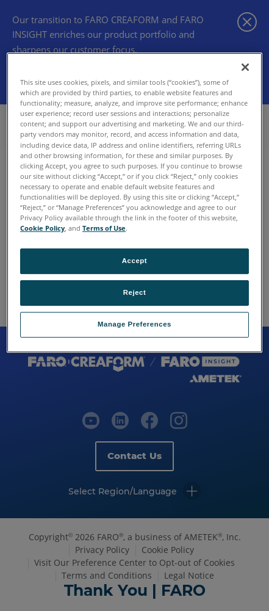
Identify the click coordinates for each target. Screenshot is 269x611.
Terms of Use (104, 228)
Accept (134, 260)
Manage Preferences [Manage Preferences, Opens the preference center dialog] (134, 324)
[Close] (245, 67)
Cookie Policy (42, 228)
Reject (134, 292)
